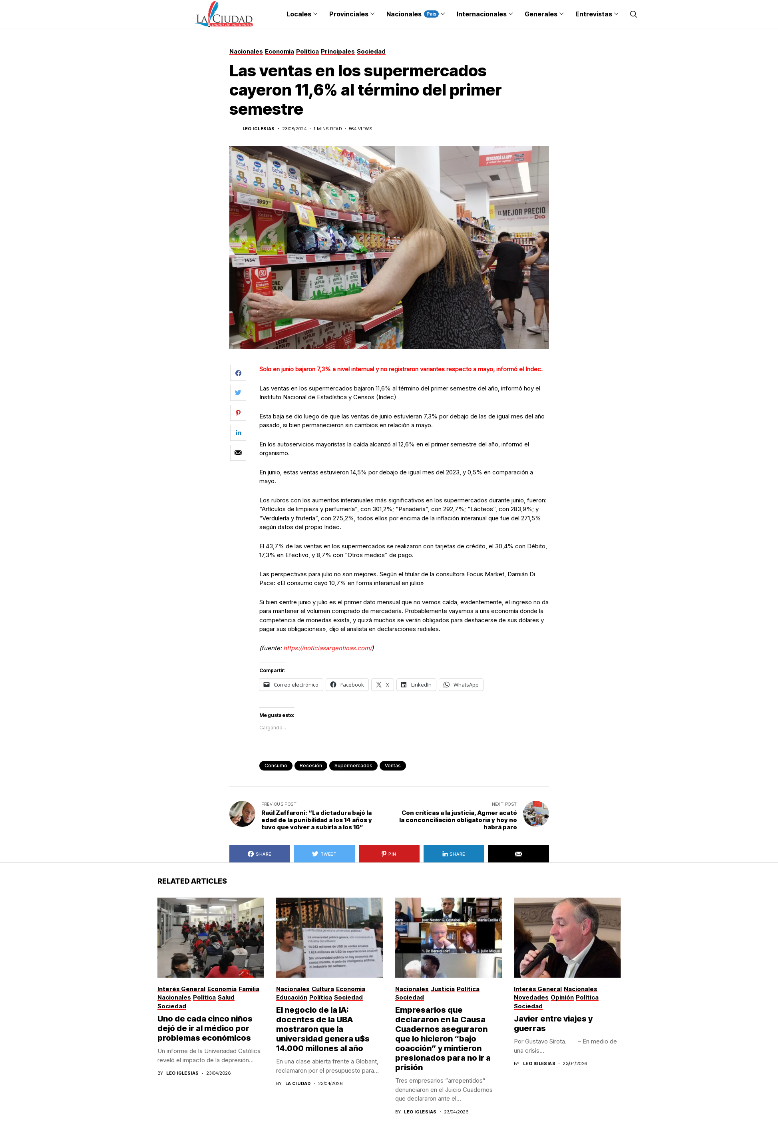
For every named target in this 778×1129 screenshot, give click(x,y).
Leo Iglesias (259, 128)
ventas (393, 766)
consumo (276, 766)
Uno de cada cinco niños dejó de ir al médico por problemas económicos (205, 1028)
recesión (311, 766)
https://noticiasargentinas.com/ (327, 648)
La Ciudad (298, 1083)
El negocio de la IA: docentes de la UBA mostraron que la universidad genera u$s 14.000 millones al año (323, 1029)
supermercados (353, 766)
